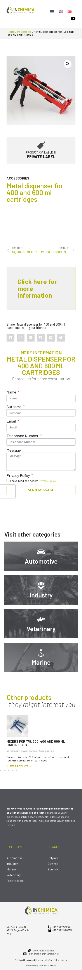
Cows (24, 750)
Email (12, 421)
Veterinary (41, 628)
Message (14, 450)
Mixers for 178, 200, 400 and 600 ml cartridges (36, 743)
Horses (32, 750)
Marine (41, 662)
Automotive (41, 561)
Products (24, 32)
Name (12, 392)
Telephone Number (23, 435)
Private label (15, 880)
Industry (41, 595)
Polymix (53, 858)
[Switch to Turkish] (69, 11)
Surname (15, 406)
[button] (51, 11)
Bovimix (53, 863)
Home (11, 32)
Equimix (53, 869)
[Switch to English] (61, 11)
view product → (19, 766)
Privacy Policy (19, 475)
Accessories (18, 178)
